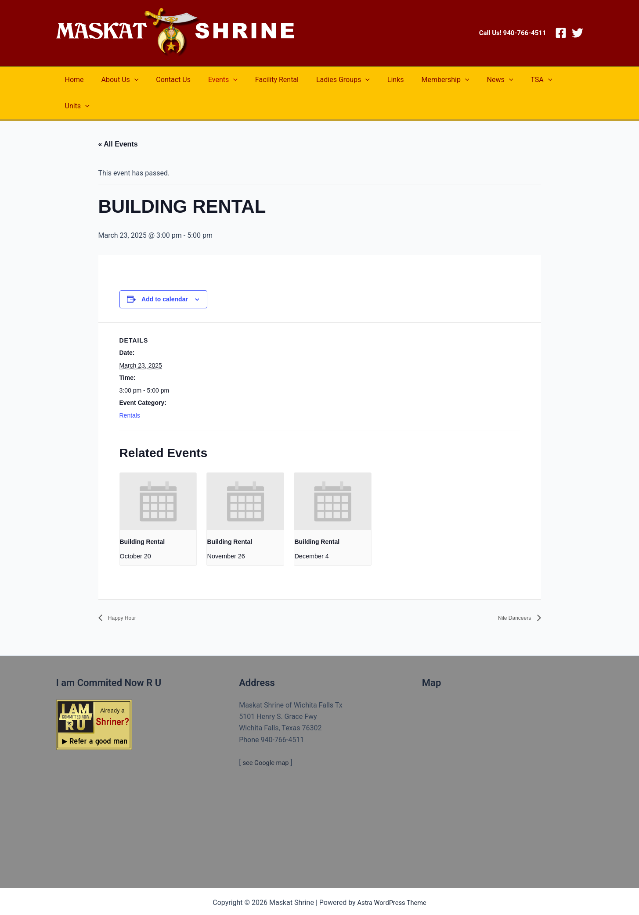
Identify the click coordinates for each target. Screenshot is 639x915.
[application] (129, 80)
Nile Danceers (510, 591)
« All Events (118, 118)
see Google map (267, 737)
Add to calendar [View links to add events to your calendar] (164, 272)
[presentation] (158, 475)
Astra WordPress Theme (392, 876)
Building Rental (142, 515)
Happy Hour (126, 591)
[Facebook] (561, 33)
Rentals (129, 389)
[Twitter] (577, 33)
